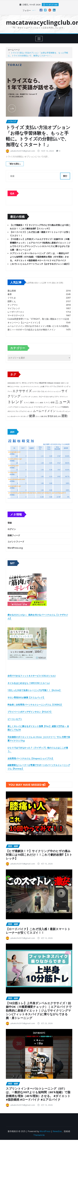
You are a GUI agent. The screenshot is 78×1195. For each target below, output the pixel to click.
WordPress (45, 1131)
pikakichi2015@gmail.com (23, 151)
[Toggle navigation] (39, 38)
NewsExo (57, 1131)
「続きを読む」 (15, 163)
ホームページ (14, 49)
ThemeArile (39, 1135)
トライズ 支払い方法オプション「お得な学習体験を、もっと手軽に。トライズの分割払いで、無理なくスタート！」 (38, 136)
